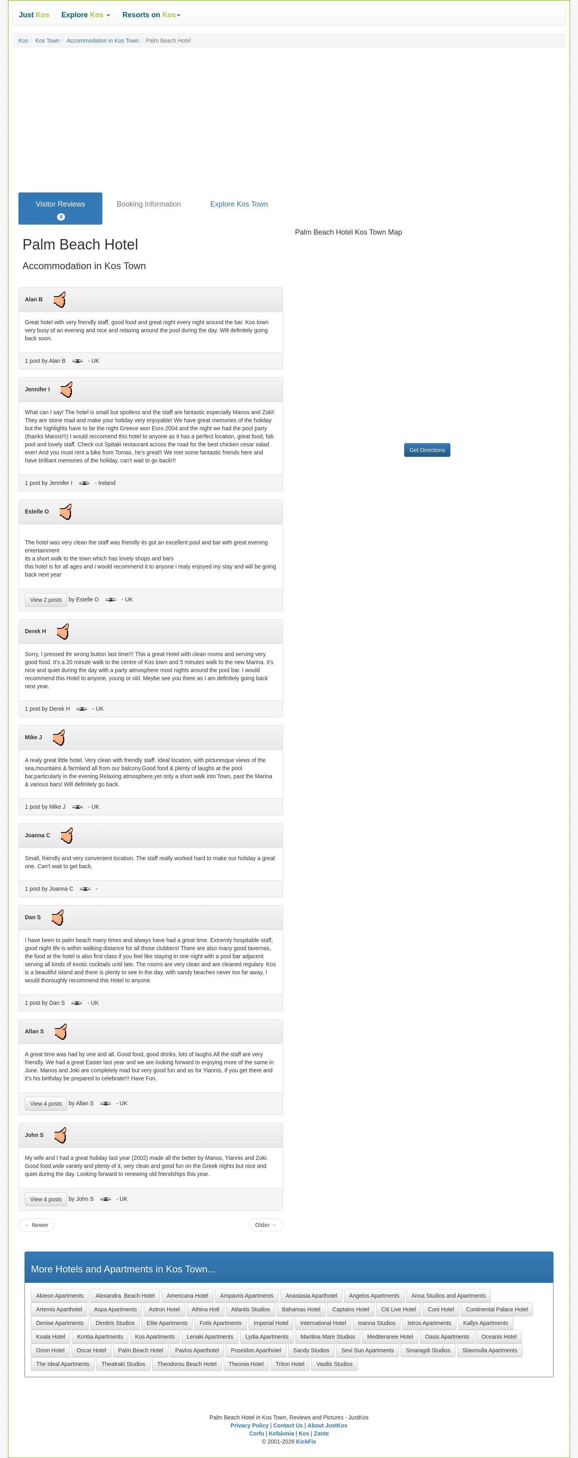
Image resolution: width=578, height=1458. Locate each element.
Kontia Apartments (100, 1336)
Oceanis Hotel (499, 1336)
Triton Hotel (290, 1364)
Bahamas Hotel (301, 1309)
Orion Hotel (50, 1350)
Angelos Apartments (374, 1295)
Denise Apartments (59, 1323)
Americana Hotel (187, 1295)
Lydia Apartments (267, 1336)
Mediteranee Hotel (390, 1336)
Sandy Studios (311, 1350)
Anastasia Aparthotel (311, 1295)
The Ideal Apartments (63, 1364)
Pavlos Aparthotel (197, 1350)
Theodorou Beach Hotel (187, 1364)
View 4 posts (46, 1103)
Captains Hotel (350, 1309)
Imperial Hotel (271, 1323)
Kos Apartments (155, 1336)
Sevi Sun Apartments (368, 1350)
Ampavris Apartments (247, 1295)
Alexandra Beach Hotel (125, 1295)
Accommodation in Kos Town (103, 40)
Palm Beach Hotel (140, 1350)
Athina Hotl (205, 1309)
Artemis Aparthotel (59, 1309)
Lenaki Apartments (210, 1336)
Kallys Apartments (485, 1323)
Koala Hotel (50, 1336)
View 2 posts (46, 600)
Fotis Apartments (220, 1323)
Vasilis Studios (334, 1364)
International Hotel (323, 1323)
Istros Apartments (429, 1323)
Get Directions (427, 450)
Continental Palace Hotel (497, 1309)
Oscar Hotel (91, 1350)
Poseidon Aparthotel (256, 1350)
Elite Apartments (167, 1323)
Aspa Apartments (115, 1309)
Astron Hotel (164, 1309)
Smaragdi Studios (428, 1350)
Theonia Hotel (246, 1364)
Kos (23, 40)
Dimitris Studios (115, 1323)
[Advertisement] (289, 132)
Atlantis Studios (250, 1309)
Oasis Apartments (447, 1336)
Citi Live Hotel (398, 1309)
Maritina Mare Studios (328, 1336)
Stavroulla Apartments (489, 1350)
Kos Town (47, 40)
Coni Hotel (441, 1309)
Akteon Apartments (59, 1295)
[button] (85, 15)
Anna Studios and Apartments (448, 1295)
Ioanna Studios (376, 1323)
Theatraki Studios (123, 1364)
